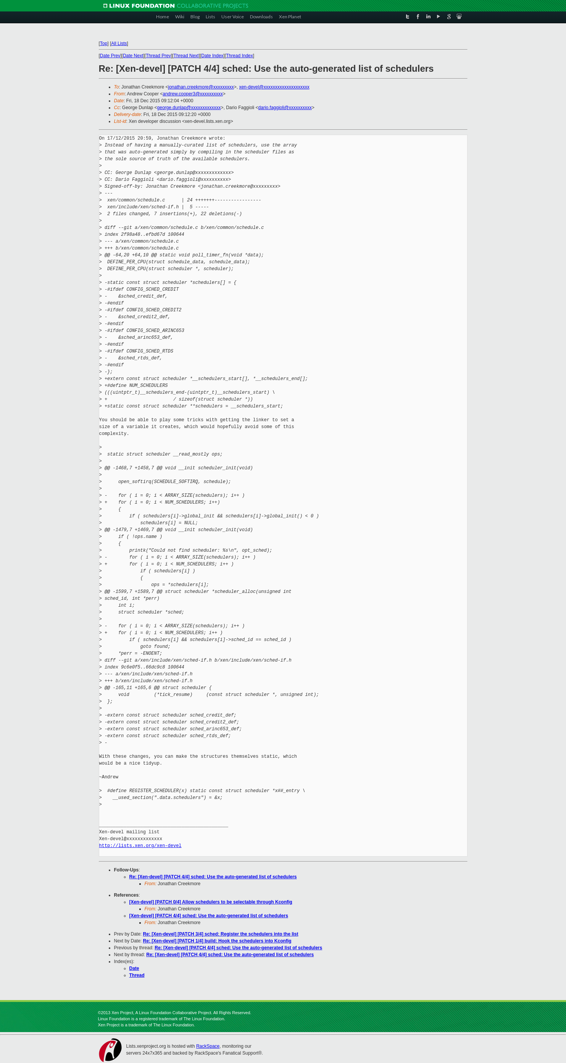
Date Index (212, 55)
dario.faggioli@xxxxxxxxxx (285, 107)
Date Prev (110, 55)
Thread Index (239, 55)
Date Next (133, 55)
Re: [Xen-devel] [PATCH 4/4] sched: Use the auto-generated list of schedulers (213, 876)
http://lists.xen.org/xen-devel (140, 845)
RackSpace (207, 1046)
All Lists (119, 43)
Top (103, 43)
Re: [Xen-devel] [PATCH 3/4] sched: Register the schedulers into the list (220, 934)
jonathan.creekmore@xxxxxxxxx (201, 87)
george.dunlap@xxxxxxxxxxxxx (189, 107)
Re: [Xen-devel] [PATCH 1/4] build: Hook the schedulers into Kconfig (217, 941)
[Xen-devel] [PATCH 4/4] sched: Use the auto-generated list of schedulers (208, 915)
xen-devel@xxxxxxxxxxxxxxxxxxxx (274, 87)
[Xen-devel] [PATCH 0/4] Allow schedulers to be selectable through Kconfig (210, 902)
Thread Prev (158, 55)
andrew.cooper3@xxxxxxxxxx (193, 94)
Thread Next (186, 55)
